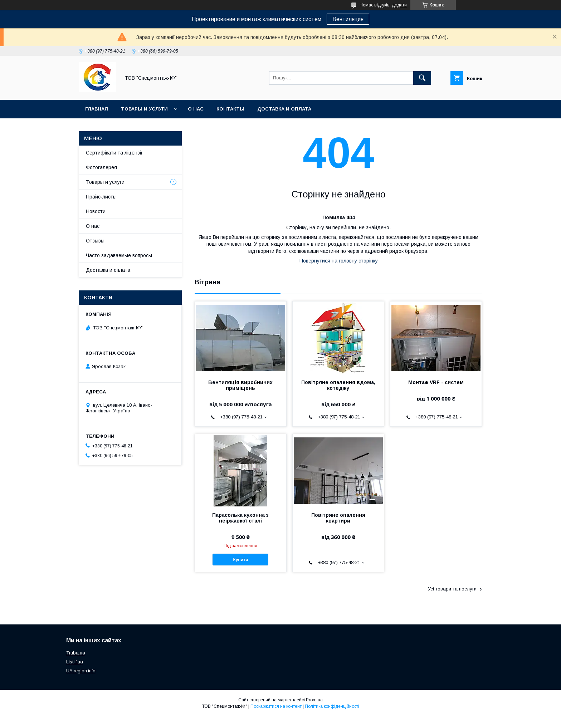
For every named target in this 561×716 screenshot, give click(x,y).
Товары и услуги (144, 109)
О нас (196, 109)
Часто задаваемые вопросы (119, 255)
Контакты (230, 109)
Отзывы (95, 241)
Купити (240, 559)
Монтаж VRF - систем (436, 382)
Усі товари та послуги (452, 589)
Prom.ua (314, 699)
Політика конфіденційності (332, 706)
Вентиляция (348, 19)
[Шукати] (422, 78)
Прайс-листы (101, 197)
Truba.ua (75, 653)
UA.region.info (81, 670)
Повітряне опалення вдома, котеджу (338, 385)
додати (399, 5)
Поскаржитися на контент (276, 706)
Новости (96, 211)
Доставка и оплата (284, 109)
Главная (96, 109)
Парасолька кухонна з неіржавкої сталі (240, 518)
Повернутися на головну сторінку (338, 261)
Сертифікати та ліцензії (114, 153)
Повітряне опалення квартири (338, 518)
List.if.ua (74, 661)
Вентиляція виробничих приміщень (240, 385)
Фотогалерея (101, 167)
